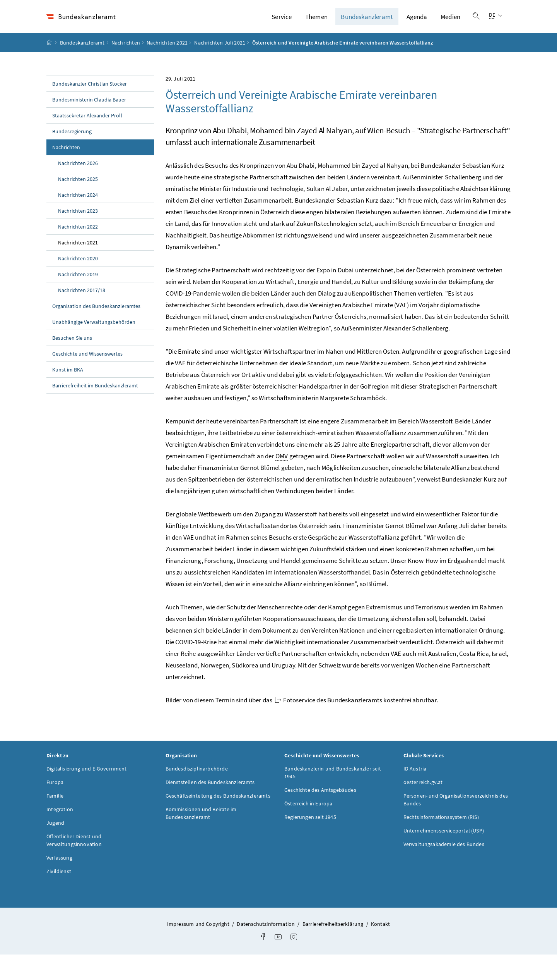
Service (282, 18)
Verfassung (59, 861)
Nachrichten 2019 (78, 277)
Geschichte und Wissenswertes (87, 357)
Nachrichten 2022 (78, 230)
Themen (316, 18)
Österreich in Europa (308, 806)
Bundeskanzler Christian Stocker (89, 87)
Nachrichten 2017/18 (81, 293)
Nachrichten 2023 (78, 214)
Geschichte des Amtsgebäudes (320, 793)
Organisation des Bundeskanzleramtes (96, 309)
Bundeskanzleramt (367, 18)
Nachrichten (125, 46)
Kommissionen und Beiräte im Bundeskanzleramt (201, 816)
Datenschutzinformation (266, 927)
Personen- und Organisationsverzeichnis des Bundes (455, 803)
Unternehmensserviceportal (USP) (443, 834)
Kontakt (380, 927)
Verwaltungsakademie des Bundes (443, 847)
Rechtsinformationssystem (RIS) (441, 820)
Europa (54, 785)
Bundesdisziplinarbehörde (197, 772)
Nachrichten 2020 (78, 261)
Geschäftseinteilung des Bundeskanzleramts (218, 799)
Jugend (55, 826)
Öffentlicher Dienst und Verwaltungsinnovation (74, 843)
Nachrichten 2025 (78, 182)
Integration (59, 812)
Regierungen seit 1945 (310, 820)
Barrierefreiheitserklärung (333, 927)
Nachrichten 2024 (78, 198)
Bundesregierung (72, 134)
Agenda (417, 18)
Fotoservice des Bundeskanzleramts (328, 703)
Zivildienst (58, 874)
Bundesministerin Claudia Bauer (89, 103)
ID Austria (415, 772)
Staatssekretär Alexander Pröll (87, 118)
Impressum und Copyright (199, 927)
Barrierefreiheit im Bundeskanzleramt (95, 388)
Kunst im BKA (67, 373)
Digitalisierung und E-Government (86, 772)
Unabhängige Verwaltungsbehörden (93, 325)
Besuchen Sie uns (72, 341)
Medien (450, 18)
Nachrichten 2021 (167, 46)
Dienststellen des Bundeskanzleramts (210, 785)
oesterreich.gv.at (423, 785)
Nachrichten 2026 (78, 166)
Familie (54, 799)
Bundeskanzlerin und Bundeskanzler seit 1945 (332, 776)
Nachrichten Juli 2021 (219, 46)
